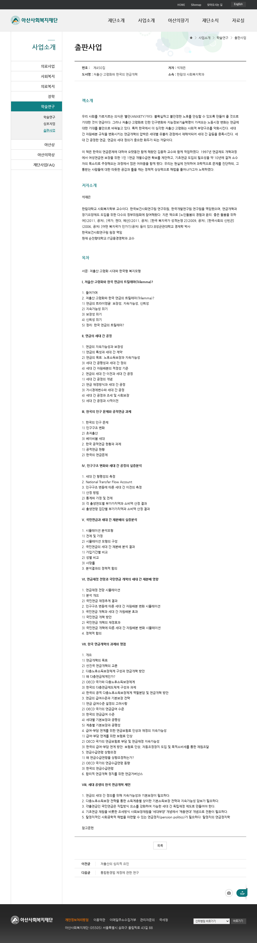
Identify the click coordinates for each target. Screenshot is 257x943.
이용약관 (99, 920)
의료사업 (48, 66)
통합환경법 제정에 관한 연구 (120, 872)
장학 (51, 96)
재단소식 (210, 20)
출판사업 (240, 38)
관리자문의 (147, 920)
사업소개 (146, 20)
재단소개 (116, 20)
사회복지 (48, 76)
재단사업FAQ (44, 165)
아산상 (49, 145)
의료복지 (48, 86)
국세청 (163, 920)
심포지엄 (49, 124)
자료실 (238, 20)
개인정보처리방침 (77, 920)
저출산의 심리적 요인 (115, 864)
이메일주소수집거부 (123, 920)
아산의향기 (178, 20)
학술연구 (222, 38)
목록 (160, 845)
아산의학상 (46, 155)
